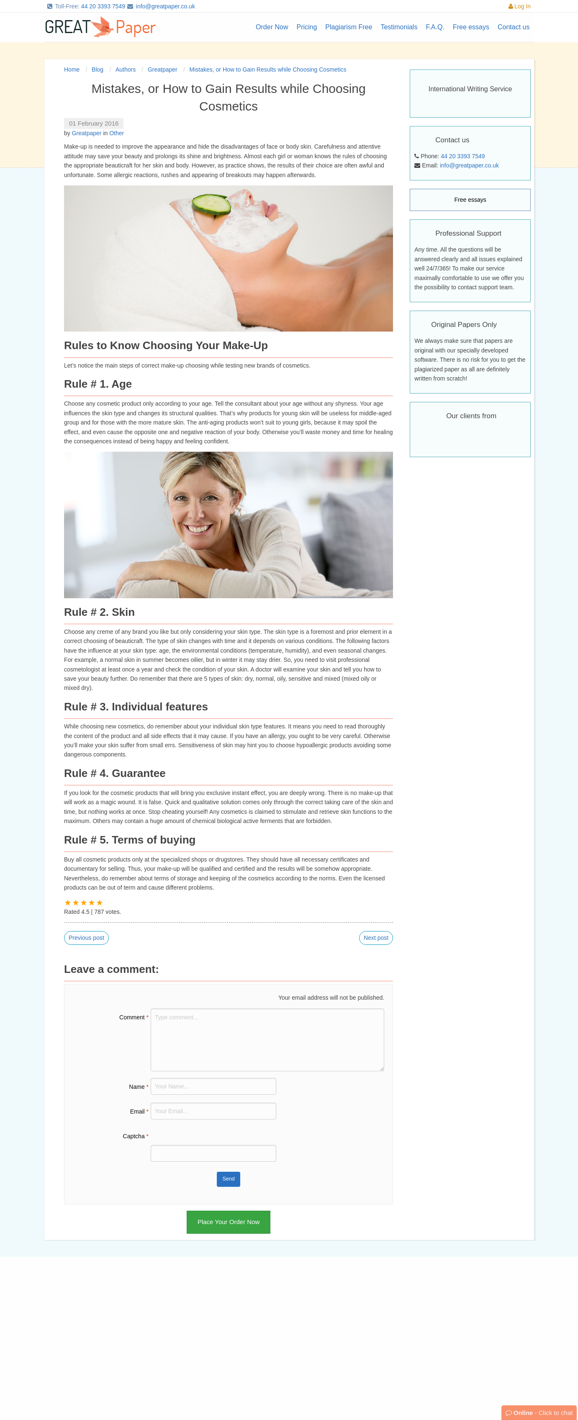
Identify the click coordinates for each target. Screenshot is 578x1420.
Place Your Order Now (228, 1221)
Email (139, 1111)
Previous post (86, 937)
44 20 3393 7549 (103, 6)
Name (139, 1086)
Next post (376, 937)
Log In (520, 6)
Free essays (470, 199)
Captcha (136, 1136)
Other (116, 133)
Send (228, 1179)
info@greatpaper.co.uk (165, 6)
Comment (134, 1017)
